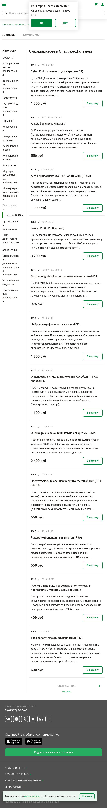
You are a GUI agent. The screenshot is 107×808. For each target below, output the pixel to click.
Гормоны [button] (7, 120)
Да (41, 22)
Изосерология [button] (9, 128)
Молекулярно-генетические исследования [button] (10, 194)
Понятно (87, 796)
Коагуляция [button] (9, 165)
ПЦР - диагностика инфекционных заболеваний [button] (10, 242)
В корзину (93, 103)
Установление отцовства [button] (10, 282)
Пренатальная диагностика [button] (10, 225)
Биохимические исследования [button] (10, 86)
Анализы (19, 24)
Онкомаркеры (15, 214)
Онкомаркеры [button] (9, 207)
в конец (66, 691)
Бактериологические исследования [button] (10, 69)
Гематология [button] (10, 97)
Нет (65, 22)
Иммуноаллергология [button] (9, 138)
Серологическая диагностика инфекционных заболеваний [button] (10, 265)
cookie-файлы (32, 796)
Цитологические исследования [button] (10, 296)
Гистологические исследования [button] (10, 109)
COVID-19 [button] (7, 57)
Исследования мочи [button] (10, 157)
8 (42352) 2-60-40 (16, 710)
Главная (6, 24)
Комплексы (31, 35)
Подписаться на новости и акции (53, 752)
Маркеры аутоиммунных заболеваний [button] (10, 177)
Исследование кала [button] (10, 148)
